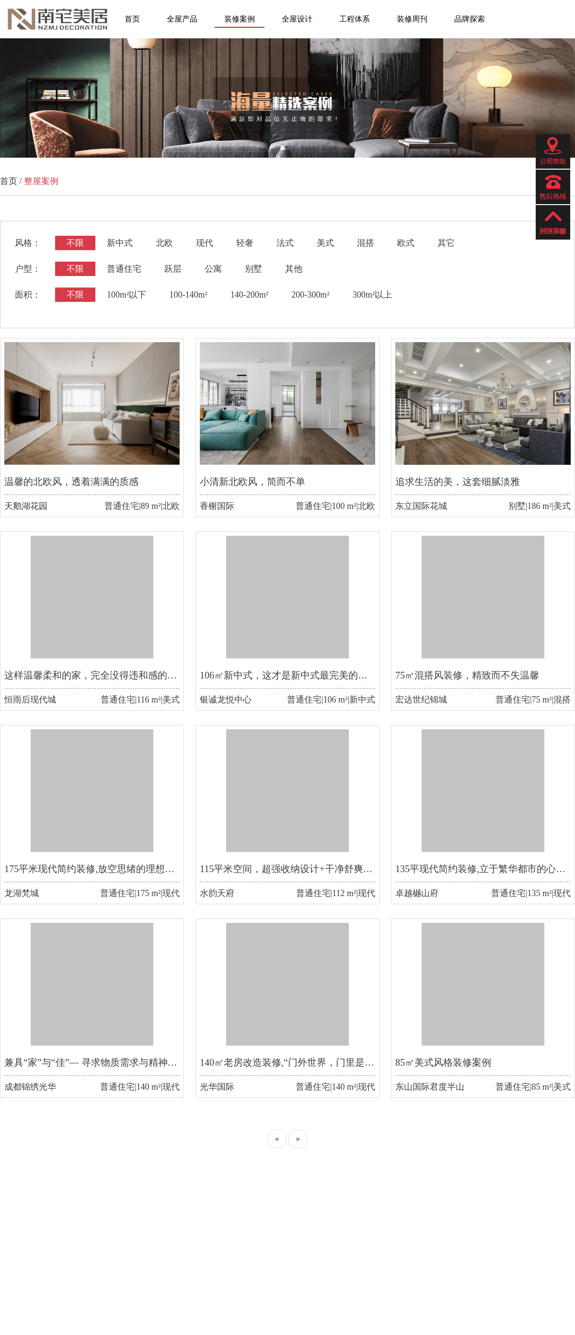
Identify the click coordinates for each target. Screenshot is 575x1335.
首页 (132, 19)
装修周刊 (412, 19)
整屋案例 (41, 181)
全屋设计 (297, 19)
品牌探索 (469, 19)
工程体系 (354, 19)
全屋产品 (182, 19)
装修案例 (239, 19)
